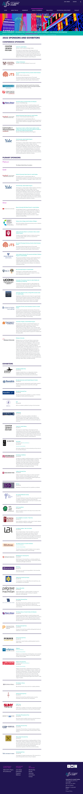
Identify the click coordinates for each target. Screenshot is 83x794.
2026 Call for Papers (6, 34)
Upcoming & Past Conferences (24, 32)
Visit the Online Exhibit (20, 446)
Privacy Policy (69, 791)
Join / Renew (67, 1)
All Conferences (7, 771)
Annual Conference (37, 10)
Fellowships (19, 771)
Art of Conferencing (52, 34)
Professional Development (63, 10)
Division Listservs (42, 34)
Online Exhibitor (25, 442)
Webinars (18, 775)
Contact (31, 776)
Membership (25, 10)
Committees (32, 775)
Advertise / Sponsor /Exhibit (18, 34)
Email (67, 789)
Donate (74, 1)
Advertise (31, 773)
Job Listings (19, 769)
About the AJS (14, 10)
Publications (49, 10)
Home (5, 10)
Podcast (77, 10)
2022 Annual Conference (41, 32)
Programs (18, 773)
